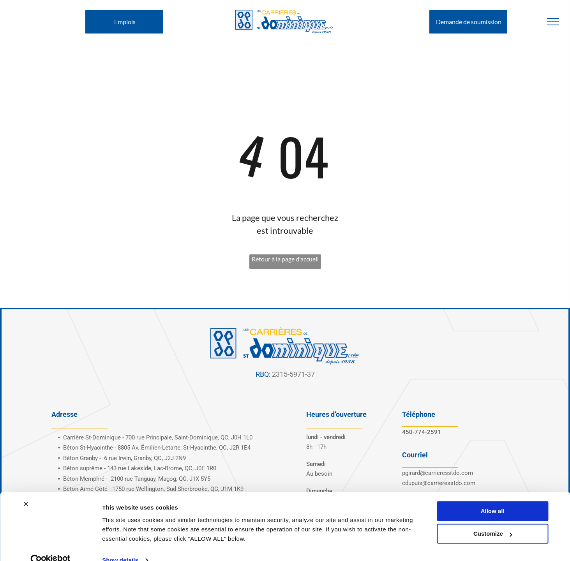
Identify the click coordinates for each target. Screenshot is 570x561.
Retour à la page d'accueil (285, 259)
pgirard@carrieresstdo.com (437, 472)
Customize (492, 519)
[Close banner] (26, 489)
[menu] (553, 22)
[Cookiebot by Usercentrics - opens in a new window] (50, 546)
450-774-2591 (421, 432)
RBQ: (263, 374)
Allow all (493, 496)
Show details (120, 545)
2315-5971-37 (293, 374)
